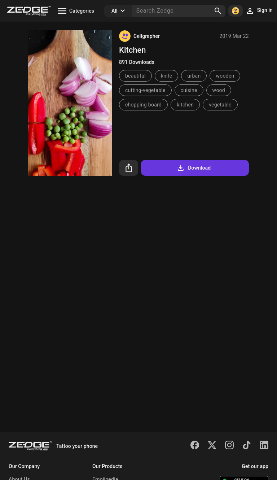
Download (193, 167)
